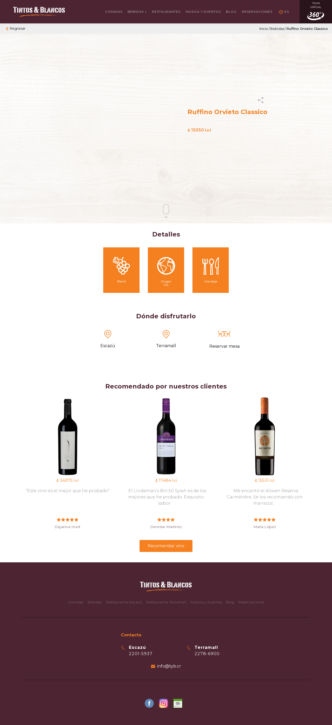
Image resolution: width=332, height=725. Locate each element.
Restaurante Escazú (124, 602)
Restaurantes (166, 12)
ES (287, 12)
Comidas (113, 12)
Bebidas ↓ (137, 12)
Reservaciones (257, 12)
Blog (231, 12)
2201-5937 (141, 653)
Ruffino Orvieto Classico (307, 29)
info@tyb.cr (169, 666)
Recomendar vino (166, 545)
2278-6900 (207, 653)
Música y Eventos (203, 12)
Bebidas (277, 29)
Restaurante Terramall (166, 602)
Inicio (263, 29)
